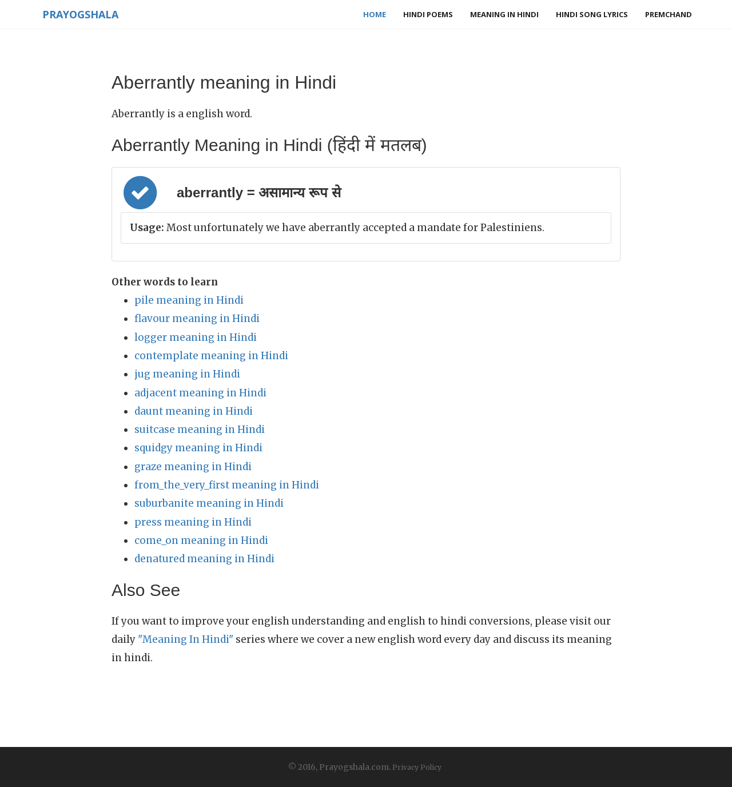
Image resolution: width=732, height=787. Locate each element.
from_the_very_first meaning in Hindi (226, 485)
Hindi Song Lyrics (592, 14)
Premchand (668, 14)
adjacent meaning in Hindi (200, 393)
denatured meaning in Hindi (204, 559)
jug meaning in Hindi (187, 374)
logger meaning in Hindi (195, 337)
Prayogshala (78, 14)
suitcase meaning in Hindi (199, 429)
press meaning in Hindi (193, 522)
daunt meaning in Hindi (193, 411)
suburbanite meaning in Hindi (209, 503)
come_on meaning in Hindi (201, 540)
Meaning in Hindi (504, 14)
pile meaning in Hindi (189, 300)
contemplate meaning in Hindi (211, 355)
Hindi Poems (428, 14)
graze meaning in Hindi (193, 466)
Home (374, 14)
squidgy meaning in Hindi (198, 448)
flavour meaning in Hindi (197, 318)
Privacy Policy (416, 767)
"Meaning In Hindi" (185, 639)
